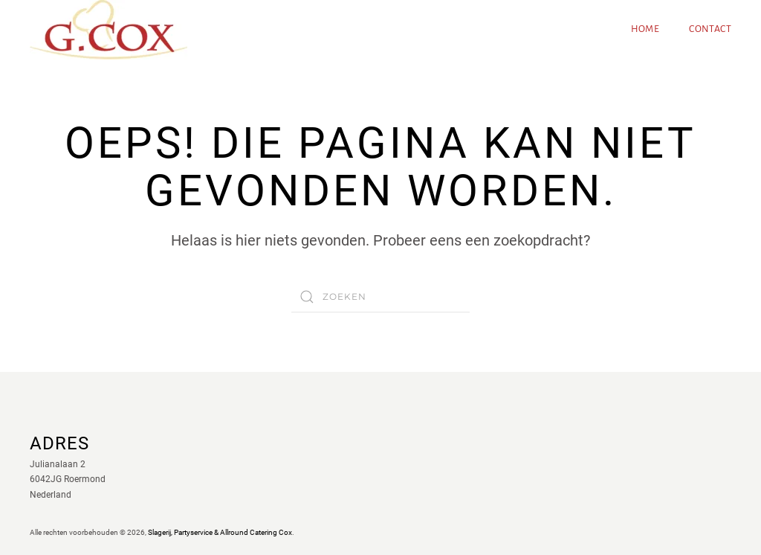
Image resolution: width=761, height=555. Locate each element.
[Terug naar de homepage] (108, 30)
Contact (710, 29)
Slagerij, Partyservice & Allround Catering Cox (220, 532)
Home (645, 29)
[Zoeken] (380, 296)
